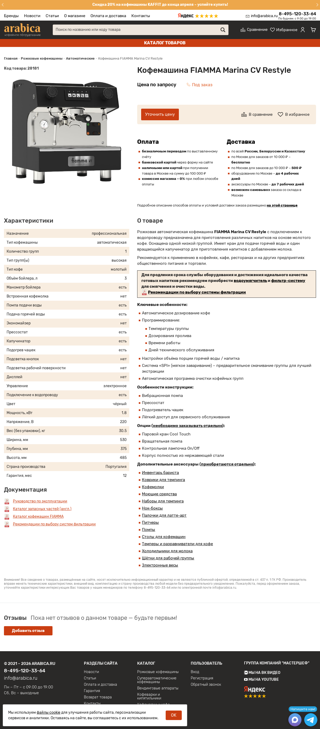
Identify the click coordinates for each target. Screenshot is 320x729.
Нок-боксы (152, 508)
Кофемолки (153, 487)
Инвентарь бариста (160, 472)
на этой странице (282, 205)
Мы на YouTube (261, 679)
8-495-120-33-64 (297, 13)
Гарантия (92, 691)
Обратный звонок (206, 685)
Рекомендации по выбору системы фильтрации (197, 292)
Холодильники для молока (167, 551)
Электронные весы (160, 565)
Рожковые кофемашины (158, 672)
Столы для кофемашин (163, 536)
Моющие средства (159, 494)
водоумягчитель (250, 280)
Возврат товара (98, 697)
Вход (195, 672)
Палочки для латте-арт (164, 515)
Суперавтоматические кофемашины (156, 680)
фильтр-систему (288, 280)
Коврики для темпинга (163, 479)
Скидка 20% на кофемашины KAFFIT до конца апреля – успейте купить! (160, 4)
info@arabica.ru (264, 16)
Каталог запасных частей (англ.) (42, 509)
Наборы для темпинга (163, 501)
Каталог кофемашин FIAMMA (38, 516)
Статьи (52, 15)
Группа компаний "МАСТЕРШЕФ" (276, 663)
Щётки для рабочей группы (168, 558)
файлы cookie (48, 712)
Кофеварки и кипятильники (149, 696)
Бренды (11, 15)
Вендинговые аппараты (157, 688)
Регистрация (202, 678)
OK (173, 715)
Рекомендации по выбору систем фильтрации (54, 524)
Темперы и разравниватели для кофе (177, 543)
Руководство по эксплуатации (40, 501)
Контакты (140, 15)
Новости (32, 15)
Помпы (148, 529)
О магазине (74, 15)
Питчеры (150, 522)
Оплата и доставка (108, 15)
